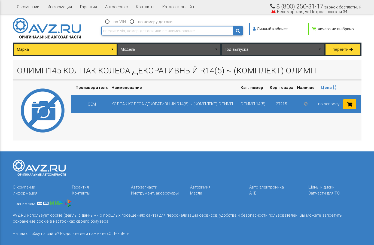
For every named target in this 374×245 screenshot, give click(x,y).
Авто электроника (266, 187)
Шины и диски (321, 187)
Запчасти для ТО (324, 193)
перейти (343, 49)
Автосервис (116, 6)
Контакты (145, 6)
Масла (196, 193)
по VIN (120, 21)
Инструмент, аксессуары (155, 193)
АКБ (253, 193)
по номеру (155, 21)
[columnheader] (329, 87)
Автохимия (200, 187)
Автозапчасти (144, 187)
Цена (328, 87)
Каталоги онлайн (178, 6)
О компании (28, 6)
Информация (59, 6)
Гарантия (88, 6)
